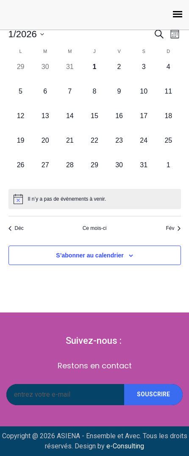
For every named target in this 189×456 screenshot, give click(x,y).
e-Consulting (125, 446)
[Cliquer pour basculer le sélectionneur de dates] (26, 34)
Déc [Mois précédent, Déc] (16, 228)
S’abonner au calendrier (90, 255)
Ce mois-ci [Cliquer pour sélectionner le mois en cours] (95, 228)
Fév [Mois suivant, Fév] (173, 228)
